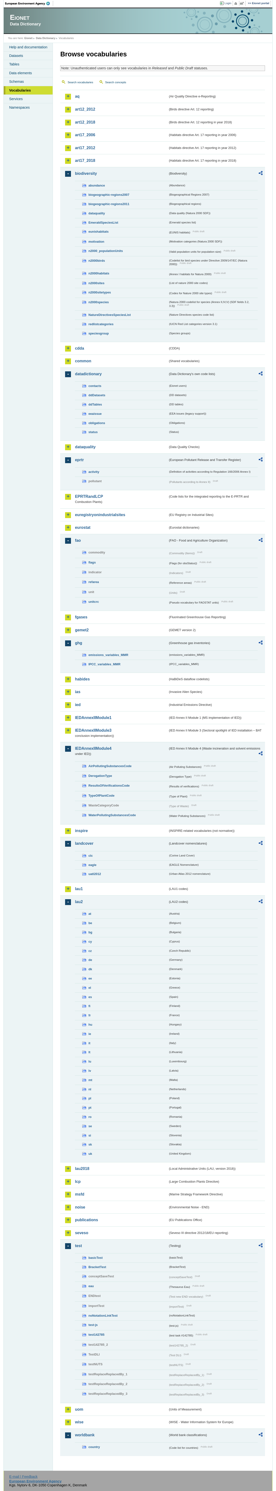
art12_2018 (85, 122)
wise (79, 1422)
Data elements (20, 73)
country (94, 1447)
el (89, 988)
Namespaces (19, 107)
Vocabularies (20, 90)
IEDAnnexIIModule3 (93, 730)
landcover (84, 843)
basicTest (95, 1258)
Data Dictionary (45, 38)
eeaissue (95, 414)
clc (90, 855)
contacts (94, 386)
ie (89, 1034)
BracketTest (97, 1267)
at (89, 914)
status (93, 432)
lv (89, 1071)
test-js (93, 1325)
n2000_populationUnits (105, 251)
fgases (81, 617)
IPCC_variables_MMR (104, 664)
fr (89, 1015)
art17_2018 (85, 160)
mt (90, 1080)
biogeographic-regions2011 (108, 204)
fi (89, 1006)
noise (80, 1207)
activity (93, 472)
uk (90, 1154)
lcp (77, 1181)
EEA (29, 3)
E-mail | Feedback (23, 1477)
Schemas (16, 81)
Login (227, 3)
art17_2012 (85, 148)
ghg (78, 643)
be (90, 923)
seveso (81, 1233)
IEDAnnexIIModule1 (93, 718)
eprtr (79, 460)
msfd (79, 1194)
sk (90, 1144)
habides (82, 679)
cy (90, 941)
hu (90, 1024)
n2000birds (96, 260)
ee (90, 978)
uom (79, 1409)
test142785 (96, 1334)
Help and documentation (28, 47)
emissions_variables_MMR (108, 655)
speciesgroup (98, 333)
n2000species (98, 302)
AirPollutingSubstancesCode (109, 766)
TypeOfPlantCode (101, 795)
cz (90, 951)
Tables (14, 64)
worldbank (84, 1435)
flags (92, 562)
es (90, 997)
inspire (81, 831)
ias (77, 692)
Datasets (16, 56)
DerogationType (100, 776)
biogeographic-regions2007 (108, 195)
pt (89, 1107)
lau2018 (82, 1169)
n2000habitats (98, 273)
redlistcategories (100, 324)
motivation (96, 241)
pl (89, 1098)
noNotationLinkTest (102, 1315)
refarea (93, 582)
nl (89, 1089)
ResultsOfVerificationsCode (109, 785)
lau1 (79, 889)
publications (86, 1220)
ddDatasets (96, 395)
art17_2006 (85, 135)
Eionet (28, 38)
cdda (79, 348)
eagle (92, 865)
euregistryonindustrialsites (100, 515)
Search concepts (115, 82)
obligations (96, 423)
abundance (96, 185)
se (90, 1126)
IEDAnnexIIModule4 (93, 748)
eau (91, 1286)
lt (89, 1052)
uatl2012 (94, 874)
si (89, 1135)
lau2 (79, 902)
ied (77, 705)
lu (89, 1061)
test (78, 1246)
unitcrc (93, 602)
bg (90, 932)
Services (16, 99)
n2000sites (96, 283)
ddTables (95, 404)
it (89, 1043)
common (83, 361)
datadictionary (88, 374)
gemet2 (82, 630)
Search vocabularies (80, 82)
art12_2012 (85, 109)
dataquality (96, 213)
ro (90, 1117)
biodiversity (86, 173)
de (90, 960)
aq (77, 96)
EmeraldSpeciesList (103, 222)
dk (90, 969)
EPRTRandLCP (89, 496)
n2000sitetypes (99, 292)
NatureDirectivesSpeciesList (109, 315)
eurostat (82, 527)
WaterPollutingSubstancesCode (112, 815)
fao (78, 540)
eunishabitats (98, 231)
